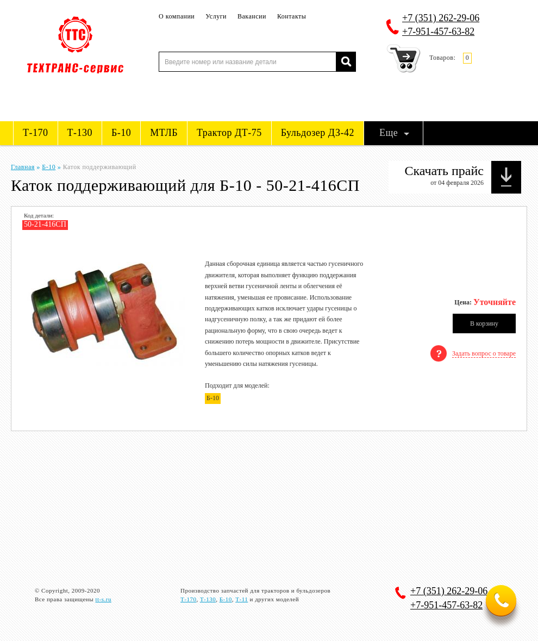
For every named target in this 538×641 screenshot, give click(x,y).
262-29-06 (440, 18)
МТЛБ (164, 132)
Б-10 (121, 132)
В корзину (484, 323)
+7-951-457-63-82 (438, 31)
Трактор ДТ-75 (229, 132)
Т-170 (35, 132)
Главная (23, 167)
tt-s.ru (103, 599)
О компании (177, 16)
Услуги (216, 16)
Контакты (291, 16)
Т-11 (241, 599)
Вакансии (251, 16)
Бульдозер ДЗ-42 (317, 132)
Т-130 (80, 132)
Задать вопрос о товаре (484, 353)
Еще (388, 132)
